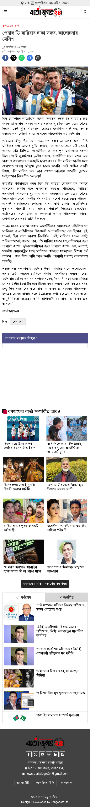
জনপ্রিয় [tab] (66, 597)
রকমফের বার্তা (11, 26)
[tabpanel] (45, 662)
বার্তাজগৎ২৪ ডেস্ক (16, 47)
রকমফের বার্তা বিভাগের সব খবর (45, 584)
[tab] (24, 597)
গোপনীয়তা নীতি (45, 783)
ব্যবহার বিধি (22, 783)
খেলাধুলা (18, 322)
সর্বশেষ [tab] (23, 597)
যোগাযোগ (66, 783)
